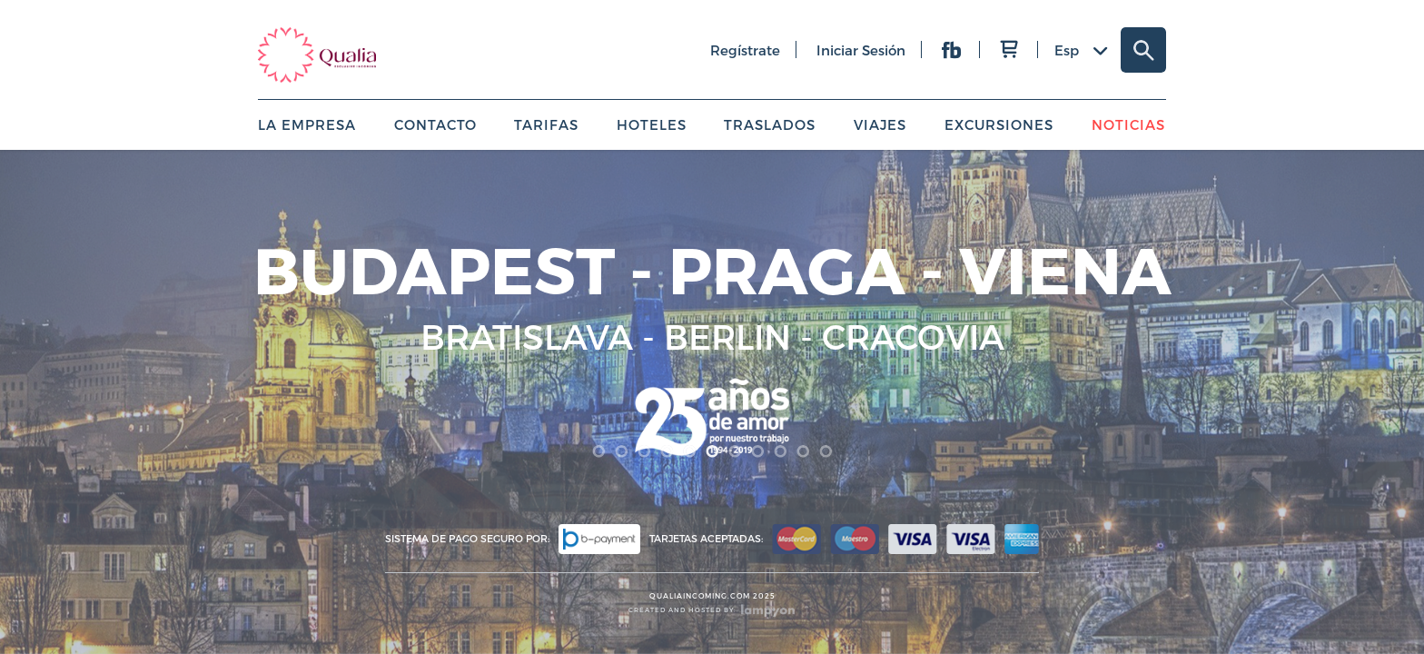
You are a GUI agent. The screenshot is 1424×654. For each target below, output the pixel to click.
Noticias (1128, 124)
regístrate (745, 50)
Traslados (770, 124)
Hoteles (652, 124)
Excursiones (998, 124)
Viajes (880, 124)
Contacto (435, 124)
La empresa (307, 124)
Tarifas (546, 124)
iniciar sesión (860, 50)
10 (803, 451)
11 (826, 451)
